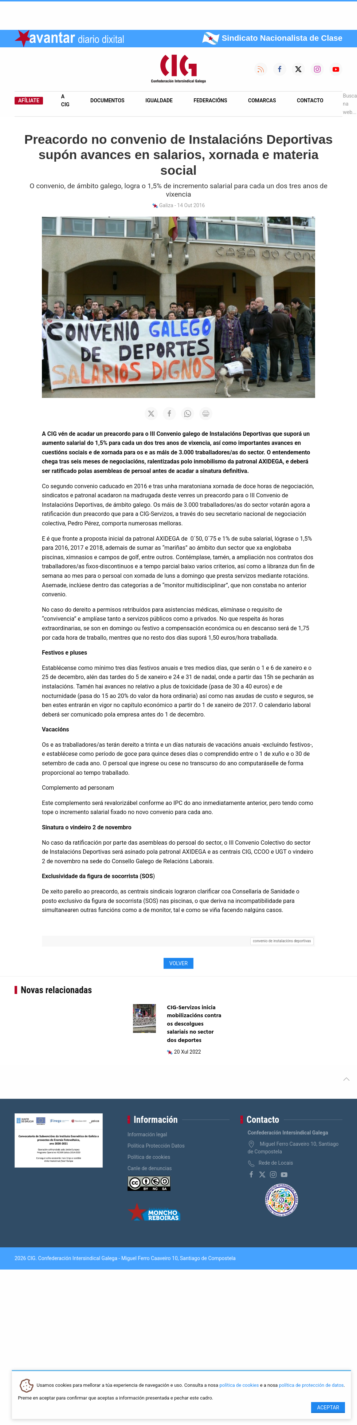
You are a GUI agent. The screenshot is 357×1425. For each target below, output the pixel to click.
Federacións (210, 100)
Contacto (310, 100)
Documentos (107, 100)
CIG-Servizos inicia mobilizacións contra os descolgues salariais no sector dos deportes (194, 1024)
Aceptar (328, 1407)
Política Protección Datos (156, 1146)
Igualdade (159, 100)
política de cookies (239, 1385)
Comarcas (262, 100)
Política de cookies (149, 1157)
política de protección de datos (311, 1385)
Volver (178, 963)
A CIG (65, 100)
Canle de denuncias (150, 1168)
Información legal (147, 1134)
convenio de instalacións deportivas (282, 941)
